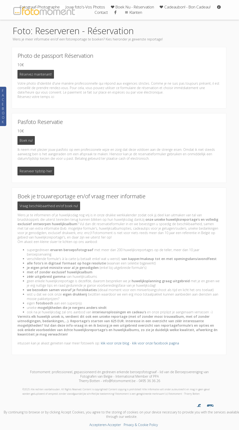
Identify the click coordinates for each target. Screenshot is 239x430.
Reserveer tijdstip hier (36, 171)
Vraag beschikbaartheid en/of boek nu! (49, 206)
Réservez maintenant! (36, 74)
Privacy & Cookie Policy (141, 425)
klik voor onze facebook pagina (155, 343)
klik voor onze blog (115, 343)
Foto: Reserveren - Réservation (73, 31)
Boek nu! (26, 140)
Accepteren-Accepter (105, 425)
